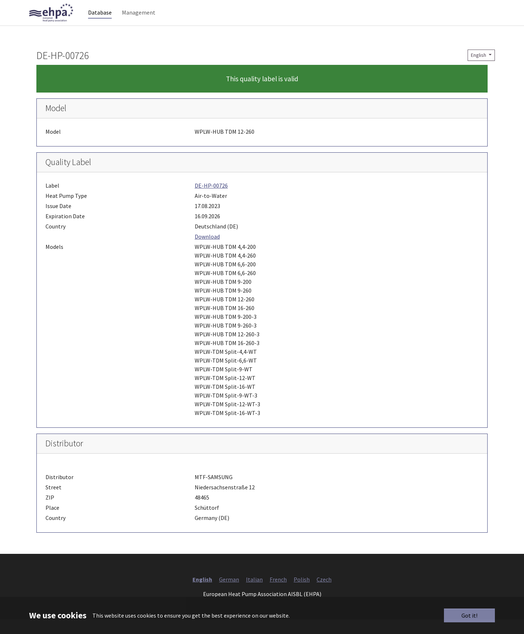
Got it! (469, 615)
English (479, 69)
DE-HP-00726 (211, 200)
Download (207, 251)
